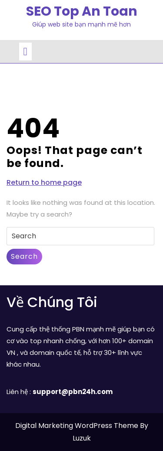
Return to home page (44, 182)
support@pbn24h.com (73, 391)
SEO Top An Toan (81, 11)
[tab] (25, 51)
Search (24, 256)
